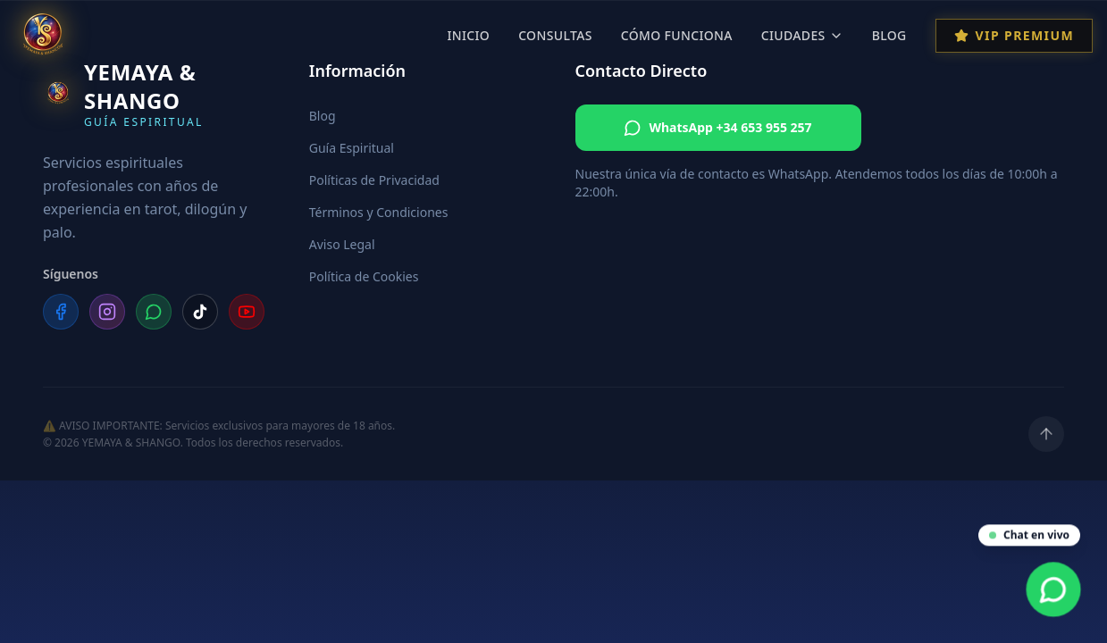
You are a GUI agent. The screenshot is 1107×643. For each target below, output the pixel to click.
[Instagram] (107, 312)
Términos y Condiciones (379, 212)
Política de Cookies (364, 276)
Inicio (468, 35)
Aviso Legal (342, 244)
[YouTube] (246, 312)
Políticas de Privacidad (374, 179)
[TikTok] (200, 312)
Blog (889, 35)
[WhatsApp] (154, 312)
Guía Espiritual (351, 147)
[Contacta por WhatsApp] (1054, 590)
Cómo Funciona (677, 35)
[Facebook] (61, 312)
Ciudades (802, 35)
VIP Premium (1014, 35)
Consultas (555, 35)
